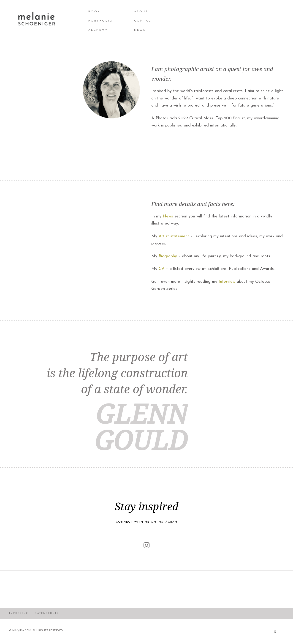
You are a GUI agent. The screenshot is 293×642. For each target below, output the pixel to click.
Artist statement (174, 236)
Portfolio (100, 20)
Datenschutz (47, 613)
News (168, 216)
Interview (227, 282)
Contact (144, 20)
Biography (168, 256)
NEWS (140, 30)
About (141, 11)
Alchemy (98, 30)
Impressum (19, 613)
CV (161, 269)
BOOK (94, 11)
